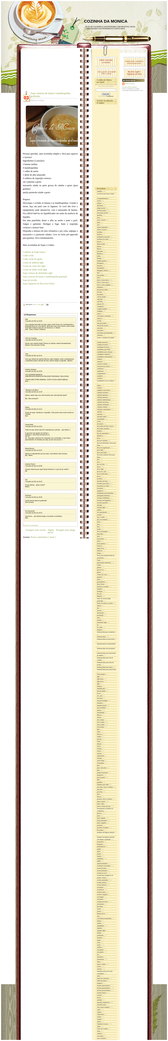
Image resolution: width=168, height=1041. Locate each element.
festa (98, 536)
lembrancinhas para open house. (106, 669)
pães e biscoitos (102, 768)
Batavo (99, 249)
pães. (98, 770)
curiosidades (101, 419)
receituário (100, 887)
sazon (99, 942)
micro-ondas (101, 722)
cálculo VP (100, 304)
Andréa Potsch (30, 464)
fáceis (99, 522)
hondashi (100, 591)
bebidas (99, 258)
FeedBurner (110, 96)
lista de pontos (101, 691)
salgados (100, 928)
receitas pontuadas (103, 880)
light (98, 676)
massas (99, 710)
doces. (99, 476)
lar (98, 625)
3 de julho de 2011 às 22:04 (33, 321)
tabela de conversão (103, 978)
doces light (100, 469)
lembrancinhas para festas (105, 667)
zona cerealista (101, 1038)
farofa (99, 529)
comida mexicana (102, 342)
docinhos (100, 478)
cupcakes (100, 414)
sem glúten (100, 952)
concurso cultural (102, 364)
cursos (99, 421)
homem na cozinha (103, 586)
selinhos (99, 947)
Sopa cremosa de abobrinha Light (37, 273)
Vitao (99, 1031)
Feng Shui (100, 534)
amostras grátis (101, 210)
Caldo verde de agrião (32, 259)
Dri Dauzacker (30, 511)
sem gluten (100, 949)
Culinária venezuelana (104, 409)
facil (98, 524)
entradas (99, 505)
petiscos (99, 813)
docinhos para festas (103, 483)
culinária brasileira (103, 392)
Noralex (99, 748)
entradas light (101, 507)
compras (99, 359)
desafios (99, 431)
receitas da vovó (102, 873)
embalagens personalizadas (105, 493)
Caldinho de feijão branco (34, 252)
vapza (99, 1009)
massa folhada (101, 707)
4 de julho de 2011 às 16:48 (33, 497)
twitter (99, 997)
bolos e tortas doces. (103, 282)
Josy (26, 354)
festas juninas (101, 543)
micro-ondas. (101, 724)
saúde (99, 940)
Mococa (99, 734)
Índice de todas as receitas (105, 603)
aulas (98, 222)
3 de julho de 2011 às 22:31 (33, 340)
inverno (99, 610)
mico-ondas (100, 720)
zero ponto (100, 1036)
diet (98, 459)
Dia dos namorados (103, 433)
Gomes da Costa (102, 574)
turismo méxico (102, 993)
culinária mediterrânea (104, 400)
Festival (99, 546)
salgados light (101, 930)
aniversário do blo (102, 213)
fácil (98, 526)
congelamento (101, 373)
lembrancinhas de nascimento (106, 648)
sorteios (99, 969)
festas (99, 541)
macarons (100, 698)
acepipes (100, 191)
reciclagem (100, 897)
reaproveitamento (102, 863)
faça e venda (101, 517)
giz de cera (100, 569)
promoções (100, 842)
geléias (99, 567)
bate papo (100, 251)
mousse (99, 739)
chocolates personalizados (105, 333)
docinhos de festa (102, 481)
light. (99, 683)
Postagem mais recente (36, 530)
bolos (99, 277)
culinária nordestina (103, 404)
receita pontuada (102, 870)
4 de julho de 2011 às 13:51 (33, 426)
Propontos (100, 844)
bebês (99, 256)
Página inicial (51, 531)
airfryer (99, 203)
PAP (98, 780)
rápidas (99, 856)
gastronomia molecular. (104, 562)
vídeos (99, 1021)
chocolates (100, 330)
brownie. (100, 292)
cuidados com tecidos (103, 390)
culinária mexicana (103, 402)
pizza (99, 815)
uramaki (99, 1000)
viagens (99, 1019)
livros (99, 693)
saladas (99, 923)
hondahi (99, 589)
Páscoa (99, 796)
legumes (99, 629)
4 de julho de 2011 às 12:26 (33, 392)
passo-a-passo (101, 801)
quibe (99, 851)
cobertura (100, 335)
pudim (99, 849)
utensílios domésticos (103, 1002)
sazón (99, 945)
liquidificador (101, 688)
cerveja (99, 321)
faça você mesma (102, 519)
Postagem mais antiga (65, 530)
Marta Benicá (29, 448)
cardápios (100, 311)
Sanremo (100, 937)
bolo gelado (100, 275)
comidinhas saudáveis (104, 354)
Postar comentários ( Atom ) (43, 537)
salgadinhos (101, 925)
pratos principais (102, 820)
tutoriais (99, 995)
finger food (100, 548)
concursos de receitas (103, 366)
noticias (99, 753)
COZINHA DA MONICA (105, 21)
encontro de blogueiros (104, 500)
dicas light (100, 450)
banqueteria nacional (103, 237)
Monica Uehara (129, 83)
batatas (99, 246)
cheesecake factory (103, 325)
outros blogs (101, 760)
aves (98, 225)
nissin (99, 746)
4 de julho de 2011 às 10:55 (33, 371)
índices (99, 605)
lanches (99, 620)
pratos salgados (102, 823)
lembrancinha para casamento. (106, 632)
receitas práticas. (102, 885)
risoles (99, 909)
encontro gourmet (102, 502)
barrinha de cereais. (103, 239)
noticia (99, 751)
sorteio (99, 966)
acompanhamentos (103, 198)
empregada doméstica (103, 495)
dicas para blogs (102, 452)
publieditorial (101, 846)
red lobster (100, 899)
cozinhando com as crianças (105, 380)
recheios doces (101, 892)
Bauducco (100, 253)
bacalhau (100, 232)
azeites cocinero (102, 229)
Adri (26, 319)
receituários (100, 889)
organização (101, 756)
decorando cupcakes (103, 428)
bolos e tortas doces (103, 280)
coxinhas (100, 378)
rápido (99, 861)
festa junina (100, 538)
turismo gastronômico (104, 988)
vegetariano (100, 1014)
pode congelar (101, 818)
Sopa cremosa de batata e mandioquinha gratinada (45, 276)
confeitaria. (100, 371)
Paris (98, 794)
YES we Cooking (31, 338)
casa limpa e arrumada (104, 316)
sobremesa (100, 957)
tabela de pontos (102, 980)
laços (98, 617)
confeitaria (100, 368)
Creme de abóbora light (33, 262)
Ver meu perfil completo (129, 87)
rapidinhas (100, 858)
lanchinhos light (102, 622)
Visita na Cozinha (102, 1028)
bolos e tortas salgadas (104, 285)
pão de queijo (101, 777)
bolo (98, 273)
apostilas (100, 215)
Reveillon (100, 906)
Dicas (99, 438)
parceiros (100, 789)
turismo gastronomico (104, 985)
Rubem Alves (101, 913)
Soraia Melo (29, 424)
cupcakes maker (102, 416)
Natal (99, 741)
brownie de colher (102, 289)
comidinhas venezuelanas (105, 356)
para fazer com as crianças (105, 787)
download (100, 488)
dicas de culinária (102, 440)
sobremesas (100, 959)
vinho (99, 1026)
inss (98, 608)
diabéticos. (100, 435)
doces (99, 466)
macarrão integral (102, 700)
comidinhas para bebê (104, 349)
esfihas (99, 510)
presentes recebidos (103, 827)
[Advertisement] (46, 71)
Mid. (98, 729)
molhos (99, 736)
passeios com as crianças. (105, 799)
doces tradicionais (102, 474)
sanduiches (100, 935)
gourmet (99, 577)
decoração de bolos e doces (105, 426)
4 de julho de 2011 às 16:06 (33, 466)
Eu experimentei (102, 512)
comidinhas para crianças (105, 352)
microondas (100, 727)
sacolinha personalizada (104, 918)
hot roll (99, 594)
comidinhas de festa (103, 347)
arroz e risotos (101, 220)
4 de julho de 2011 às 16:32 (33, 481)
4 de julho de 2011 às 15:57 (33, 450)
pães (98, 765)
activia (99, 201)
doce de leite (101, 464)
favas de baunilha (102, 531)
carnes (99, 313)
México (99, 715)
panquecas (100, 775)
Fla (26, 480)
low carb (100, 696)
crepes (99, 385)
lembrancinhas (101, 636)
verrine (99, 1017)
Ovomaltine (101, 763)
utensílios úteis (101, 1004)
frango (99, 553)
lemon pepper (101, 674)
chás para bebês (102, 323)
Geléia (99, 565)
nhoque (99, 744)
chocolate (100, 328)
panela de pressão (102, 772)
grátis (99, 579)
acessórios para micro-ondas (105, 194)
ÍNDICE (99, 596)
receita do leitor (102, 868)
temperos (100, 983)
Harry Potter (101, 584)
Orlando (99, 758)
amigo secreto (101, 208)
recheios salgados (102, 894)
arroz (98, 217)
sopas (99, 961)
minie (99, 731)
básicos (99, 241)
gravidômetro (101, 582)
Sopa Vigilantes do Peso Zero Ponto (39, 283)
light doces (100, 679)
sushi (98, 976)
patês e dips (100, 804)
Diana (27, 407)
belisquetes (100, 263)
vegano (99, 1012)
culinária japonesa (102, 397)
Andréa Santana (30, 369)
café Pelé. (100, 301)
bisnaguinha (101, 268)
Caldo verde (28, 255)
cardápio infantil (102, 309)
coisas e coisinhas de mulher (106, 337)
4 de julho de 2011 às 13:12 (33, 409)
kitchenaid (100, 615)
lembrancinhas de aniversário (106, 639)
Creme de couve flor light (34, 266)
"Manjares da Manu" (32, 390)
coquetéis (100, 376)
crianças (99, 387)
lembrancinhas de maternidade (106, 644)
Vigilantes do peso (103, 1024)
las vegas (100, 627)
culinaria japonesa (102, 395)
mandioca (100, 703)
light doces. (100, 681)
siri (98, 954)
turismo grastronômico (104, 990)
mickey (99, 717)
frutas (99, 560)
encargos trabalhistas (103, 498)
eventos (99, 514)
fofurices (100, 550)
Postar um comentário (30, 525)
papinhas (100, 782)
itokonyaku (100, 613)
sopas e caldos (37, 304)
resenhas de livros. (103, 901)
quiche (99, 854)
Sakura (99, 921)
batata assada (101, 244)
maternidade (101, 712)
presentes (100, 825)
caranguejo (100, 306)
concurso (100, 361)
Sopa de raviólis (30, 280)
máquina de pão (102, 705)
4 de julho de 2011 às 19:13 (33, 513)
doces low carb (101, 471)
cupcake (99, 411)
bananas (99, 234)
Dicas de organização (103, 447)
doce (98, 462)
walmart (99, 1033)
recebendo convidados (104, 866)
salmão (99, 933)
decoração (100, 424)
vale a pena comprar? (103, 1007)
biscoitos (100, 265)
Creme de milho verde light (35, 269)
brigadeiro (100, 287)
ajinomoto (100, 205)
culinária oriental (102, 407)
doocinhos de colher (103, 486)
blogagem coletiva (103, 270)
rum (98, 916)
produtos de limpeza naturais (106, 832)
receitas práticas (102, 882)
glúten (99, 572)
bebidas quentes (102, 261)
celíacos (99, 318)
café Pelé (100, 299)
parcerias (100, 792)
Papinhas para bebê (103, 784)
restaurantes (101, 904)
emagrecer (100, 490)
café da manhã (101, 297)
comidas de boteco (103, 344)
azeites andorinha (102, 227)
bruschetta (100, 294)
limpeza (99, 686)
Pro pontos (100, 830)
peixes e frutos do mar (104, 806)
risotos (99, 911)
